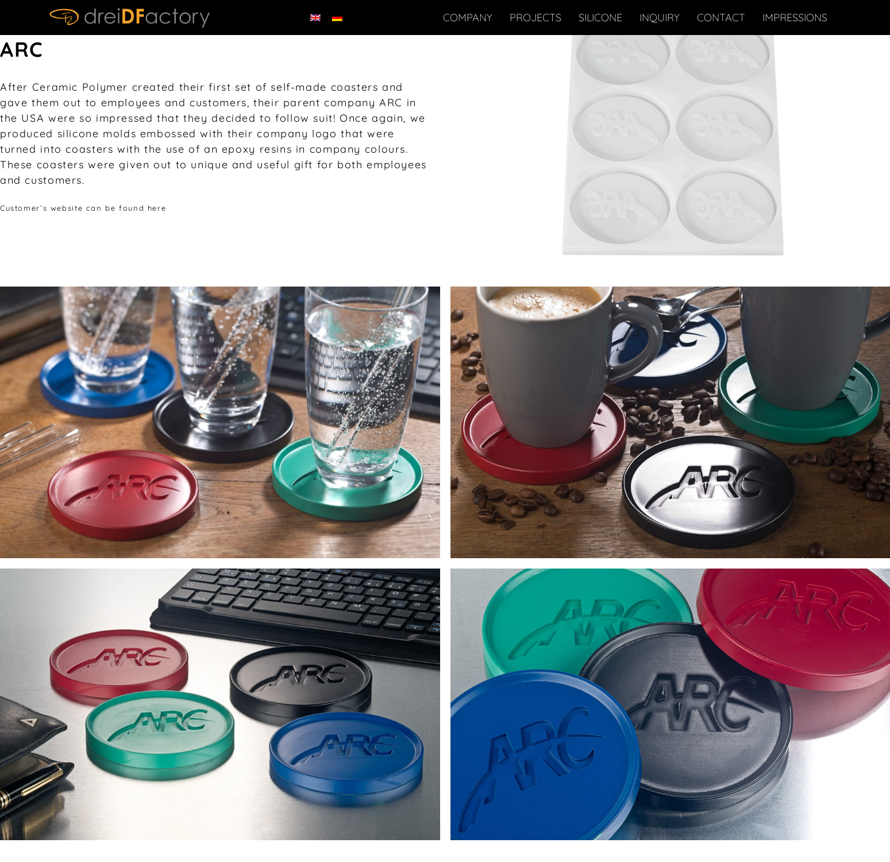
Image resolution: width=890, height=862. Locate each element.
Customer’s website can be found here (83, 207)
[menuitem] (315, 17)
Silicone (600, 17)
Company (467, 17)
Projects (535, 17)
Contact (721, 17)
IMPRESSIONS (794, 17)
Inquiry (659, 17)
